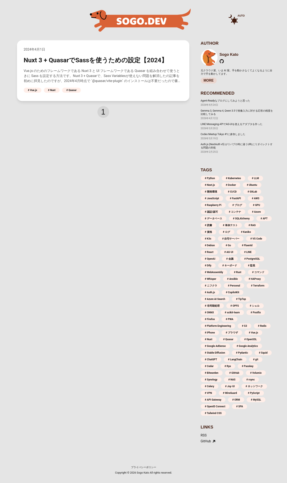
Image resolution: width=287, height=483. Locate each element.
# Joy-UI (230, 386)
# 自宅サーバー (230, 238)
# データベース (213, 218)
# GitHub (234, 372)
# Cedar (209, 366)
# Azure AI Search (215, 299)
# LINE (248, 252)
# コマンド (258, 272)
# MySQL (256, 399)
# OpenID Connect (215, 406)
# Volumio (256, 372)
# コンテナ (235, 211)
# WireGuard (230, 393)
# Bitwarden (211, 372)
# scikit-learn (232, 312)
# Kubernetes (233, 178)
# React (209, 252)
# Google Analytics (247, 346)
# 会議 (229, 258)
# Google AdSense (215, 346)
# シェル (254, 305)
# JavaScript (212, 198)
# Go (228, 245)
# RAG (252, 225)
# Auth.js (210, 292)
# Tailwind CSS (213, 413)
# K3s (208, 238)
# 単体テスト (230, 225)
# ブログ (237, 205)
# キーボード (229, 265)
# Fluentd (247, 245)
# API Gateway (213, 399)
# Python (210, 178)
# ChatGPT (211, 359)
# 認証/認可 (211, 211)
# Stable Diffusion (215, 352)
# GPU (256, 205)
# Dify (208, 265)
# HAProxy (255, 278)
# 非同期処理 (212, 305)
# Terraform (257, 285)
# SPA (239, 406)
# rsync (250, 379)
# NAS (231, 379)
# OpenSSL (250, 339)
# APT (264, 218)
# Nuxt (51, 90)
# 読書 (208, 225)
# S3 (244, 325)
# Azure (256, 211)
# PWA (229, 319)
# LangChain (235, 359)
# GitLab (252, 191)
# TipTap (241, 299)
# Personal (234, 285)
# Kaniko (246, 231)
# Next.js (210, 185)
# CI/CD (232, 191)
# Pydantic (242, 352)
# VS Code (256, 238)
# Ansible (232, 278)
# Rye (228, 366)
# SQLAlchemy (241, 218)
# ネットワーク (254, 386)
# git (255, 359)
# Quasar (71, 90)
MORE (209, 80)
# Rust (237, 272)
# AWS (255, 198)
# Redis (262, 325)
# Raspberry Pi (213, 205)
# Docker (231, 185)
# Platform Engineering (218, 325)
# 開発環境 (211, 191)
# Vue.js (32, 90)
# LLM (255, 178)
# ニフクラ (211, 285)
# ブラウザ (232, 332)
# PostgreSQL (252, 258)
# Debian (210, 245)
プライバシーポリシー (143, 467)
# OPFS (235, 305)
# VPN (208, 393)
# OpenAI (210, 258)
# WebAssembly (214, 272)
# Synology (211, 379)
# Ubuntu (252, 185)
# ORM (236, 399)
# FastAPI (235, 198)
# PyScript (254, 393)
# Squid (263, 352)
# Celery (209, 386)
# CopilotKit (232, 292)
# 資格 (208, 231)
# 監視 (251, 265)
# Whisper (210, 278)
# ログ (226, 231)
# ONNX (209, 312)
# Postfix (256, 312)
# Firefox (210, 319)
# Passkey (247, 366)
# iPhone (210, 332)
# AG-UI (228, 252)
